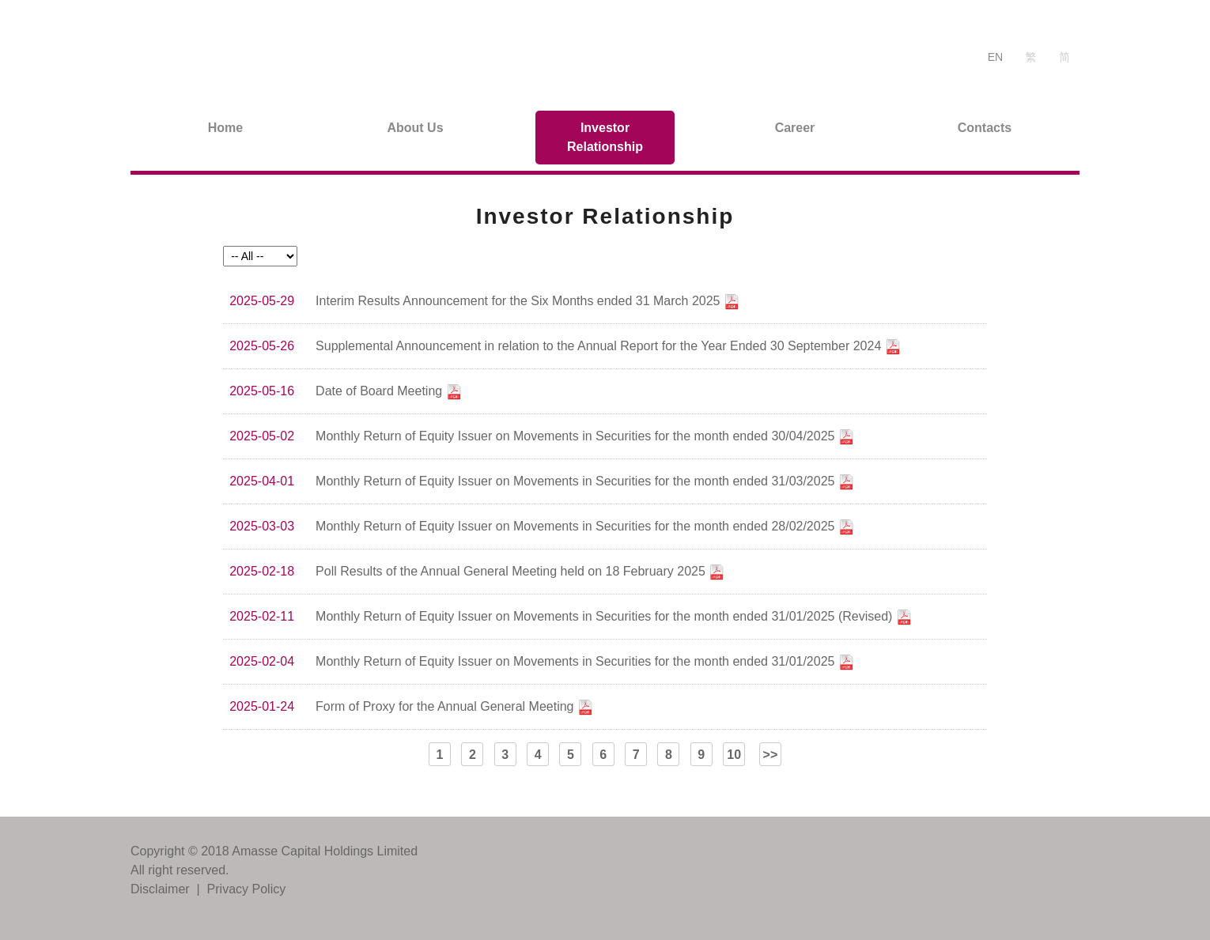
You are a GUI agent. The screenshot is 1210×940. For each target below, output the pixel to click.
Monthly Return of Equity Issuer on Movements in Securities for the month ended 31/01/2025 (585, 662)
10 (734, 754)
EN (995, 56)
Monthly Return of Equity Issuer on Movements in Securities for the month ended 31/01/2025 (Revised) (614, 617)
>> (770, 754)
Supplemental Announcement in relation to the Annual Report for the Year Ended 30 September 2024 (608, 347)
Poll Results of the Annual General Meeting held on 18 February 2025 (520, 572)
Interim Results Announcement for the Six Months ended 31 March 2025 (527, 302)
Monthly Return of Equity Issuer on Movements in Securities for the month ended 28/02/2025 (585, 527)
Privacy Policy (246, 889)
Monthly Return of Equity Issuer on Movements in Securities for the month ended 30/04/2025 (585, 437)
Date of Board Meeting (389, 392)
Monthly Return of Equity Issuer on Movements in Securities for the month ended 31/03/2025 (585, 482)
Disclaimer (160, 889)
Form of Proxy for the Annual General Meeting (454, 707)
